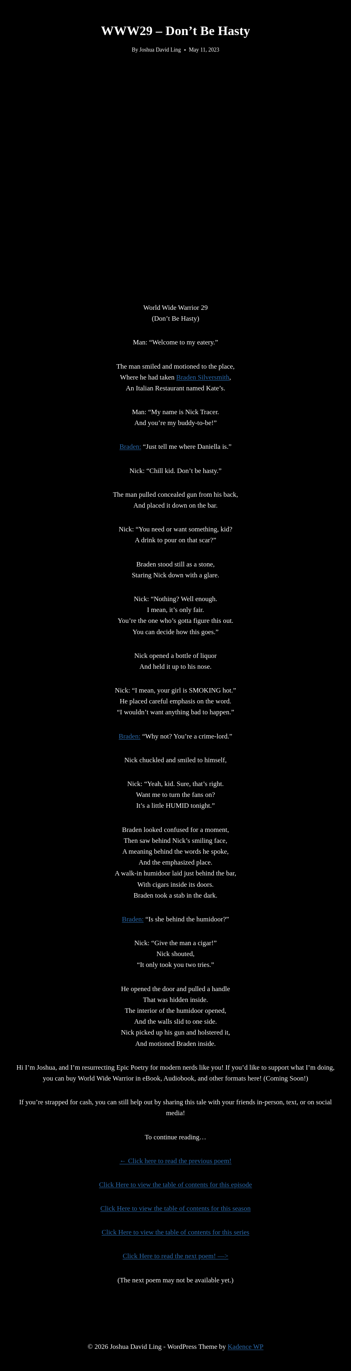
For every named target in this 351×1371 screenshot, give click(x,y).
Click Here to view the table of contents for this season (175, 1208)
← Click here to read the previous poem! (175, 1161)
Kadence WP (246, 1346)
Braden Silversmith (202, 377)
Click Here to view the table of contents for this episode (175, 1184)
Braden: (130, 446)
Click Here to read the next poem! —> (175, 1256)
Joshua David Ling (160, 50)
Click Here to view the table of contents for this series (175, 1232)
